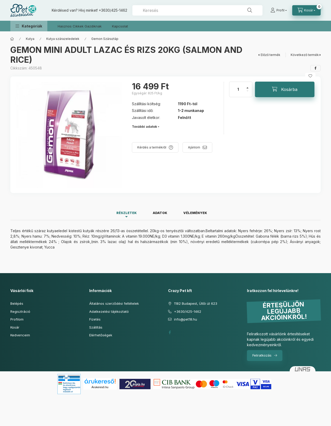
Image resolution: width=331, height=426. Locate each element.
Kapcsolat (120, 26)
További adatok (144, 127)
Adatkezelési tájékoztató (109, 311)
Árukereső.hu (100, 387)
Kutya (30, 39)
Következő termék (305, 55)
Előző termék (270, 55)
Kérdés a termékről (151, 147)
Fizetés (95, 319)
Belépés (16, 303)
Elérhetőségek (100, 335)
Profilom (17, 319)
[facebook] (315, 68)
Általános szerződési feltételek (114, 303)
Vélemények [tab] (195, 213)
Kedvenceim (20, 335)
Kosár (14, 327)
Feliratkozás (262, 355)
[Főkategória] (12, 39)
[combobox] (197, 10)
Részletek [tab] (126, 213)
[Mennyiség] (238, 89)
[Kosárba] (284, 89)
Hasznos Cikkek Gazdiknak (80, 26)
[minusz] (247, 93)
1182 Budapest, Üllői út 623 (195, 303)
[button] (28, 26)
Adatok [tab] (160, 213)
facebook (169, 332)
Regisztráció (20, 311)
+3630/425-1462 (113, 10)
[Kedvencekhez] (310, 76)
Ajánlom (194, 147)
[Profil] (278, 10)
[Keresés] (249, 10)
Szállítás (95, 327)
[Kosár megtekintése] (306, 10)
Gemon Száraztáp (104, 39)
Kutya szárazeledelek (62, 39)
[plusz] (247, 85)
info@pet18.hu (185, 319)
